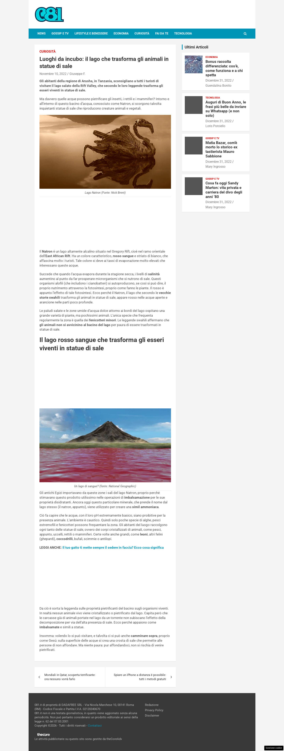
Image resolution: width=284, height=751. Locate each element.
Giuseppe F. (77, 74)
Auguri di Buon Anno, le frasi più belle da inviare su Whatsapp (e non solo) (226, 109)
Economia (121, 33)
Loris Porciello (215, 126)
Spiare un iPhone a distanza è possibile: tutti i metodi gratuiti (140, 677)
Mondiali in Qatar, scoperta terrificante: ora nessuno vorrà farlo (69, 677)
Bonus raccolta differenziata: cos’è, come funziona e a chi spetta (224, 68)
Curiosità (142, 33)
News (41, 33)
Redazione (152, 705)
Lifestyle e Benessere (91, 33)
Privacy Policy (154, 710)
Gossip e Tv (60, 33)
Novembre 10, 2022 (52, 74)
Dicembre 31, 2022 (219, 80)
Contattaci (95, 725)
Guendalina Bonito (218, 85)
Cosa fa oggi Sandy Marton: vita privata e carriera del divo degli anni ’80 (224, 190)
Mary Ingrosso (215, 166)
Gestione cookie (274, 748)
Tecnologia (183, 33)
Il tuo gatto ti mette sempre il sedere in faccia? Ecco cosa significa (113, 547)
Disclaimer (152, 715)
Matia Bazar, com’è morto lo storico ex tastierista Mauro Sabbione (221, 149)
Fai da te (161, 33)
